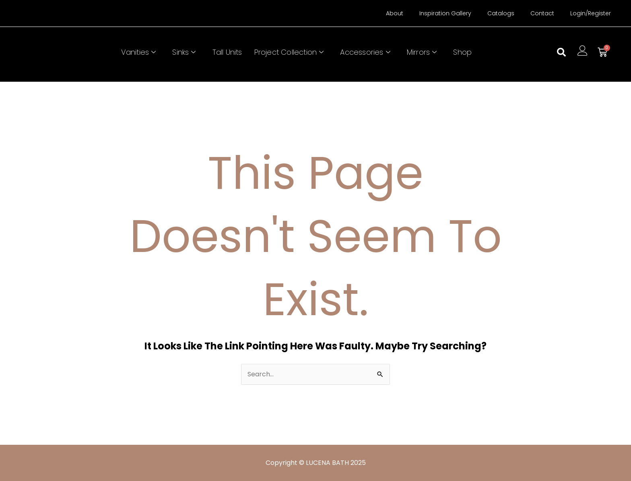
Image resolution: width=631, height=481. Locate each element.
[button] (561, 52)
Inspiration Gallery (445, 13)
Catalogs (500, 13)
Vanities (139, 52)
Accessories (366, 52)
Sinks (185, 52)
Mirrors (423, 52)
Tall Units (227, 52)
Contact (542, 13)
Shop (462, 52)
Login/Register (590, 13)
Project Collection (290, 52)
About (394, 13)
